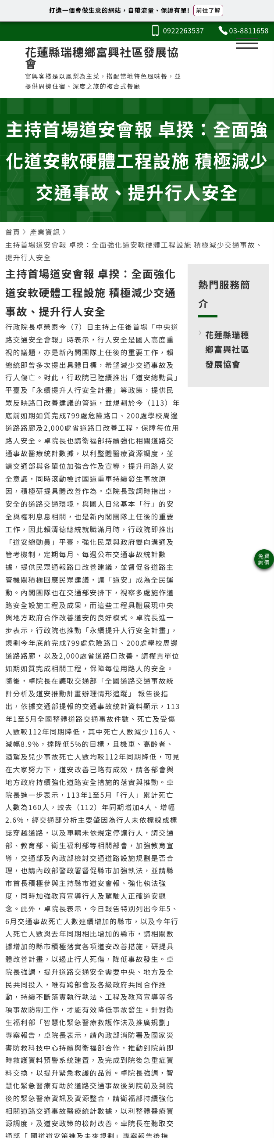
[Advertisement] (228, 471)
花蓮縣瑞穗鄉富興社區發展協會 (227, 349)
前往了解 (208, 10)
